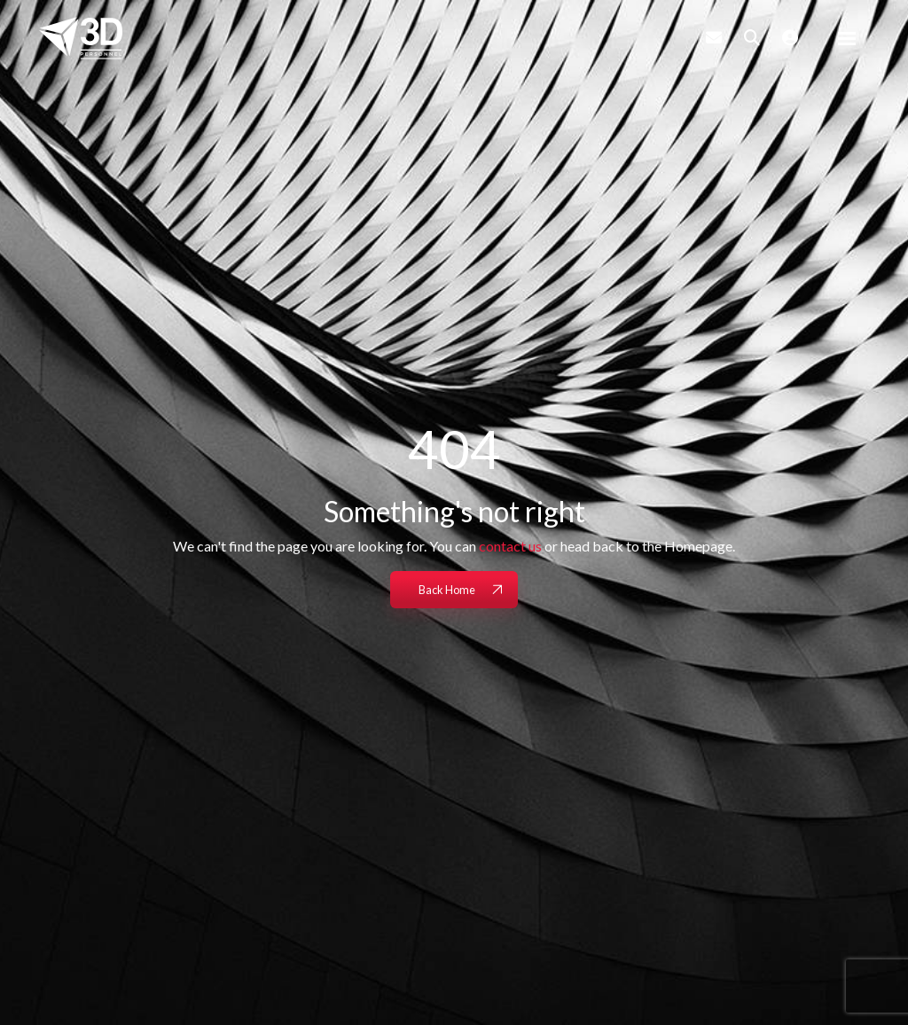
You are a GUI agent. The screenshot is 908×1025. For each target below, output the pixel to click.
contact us (510, 545)
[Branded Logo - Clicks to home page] (80, 38)
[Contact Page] (714, 37)
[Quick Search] (752, 37)
